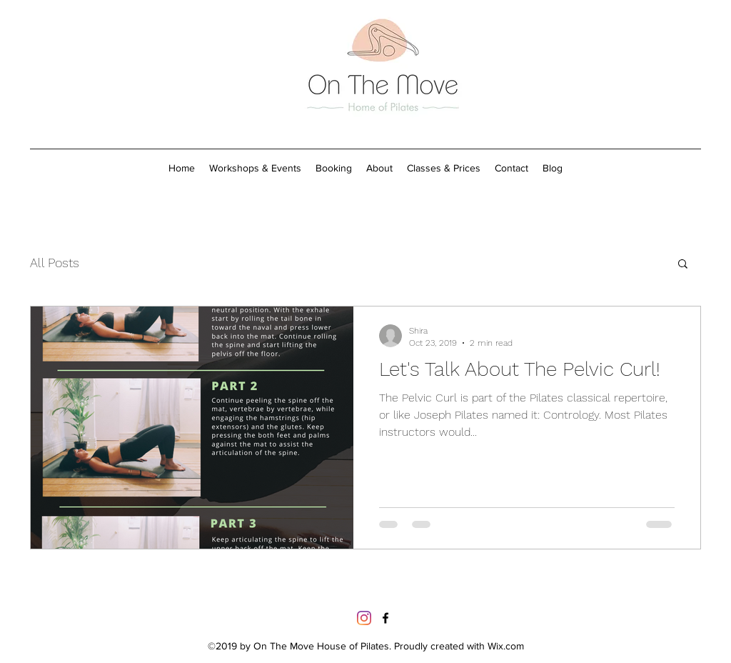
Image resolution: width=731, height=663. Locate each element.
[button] (683, 264)
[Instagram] (364, 618)
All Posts (54, 262)
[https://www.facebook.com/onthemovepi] (385, 618)
